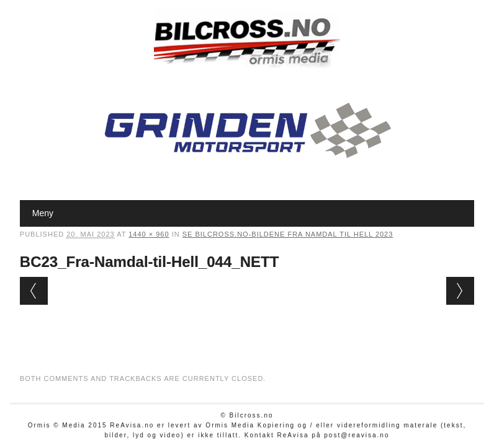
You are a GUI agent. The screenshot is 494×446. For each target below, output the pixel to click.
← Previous (34, 291)
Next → (460, 291)
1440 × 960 (148, 234)
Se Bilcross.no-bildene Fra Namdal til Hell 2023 (287, 234)
